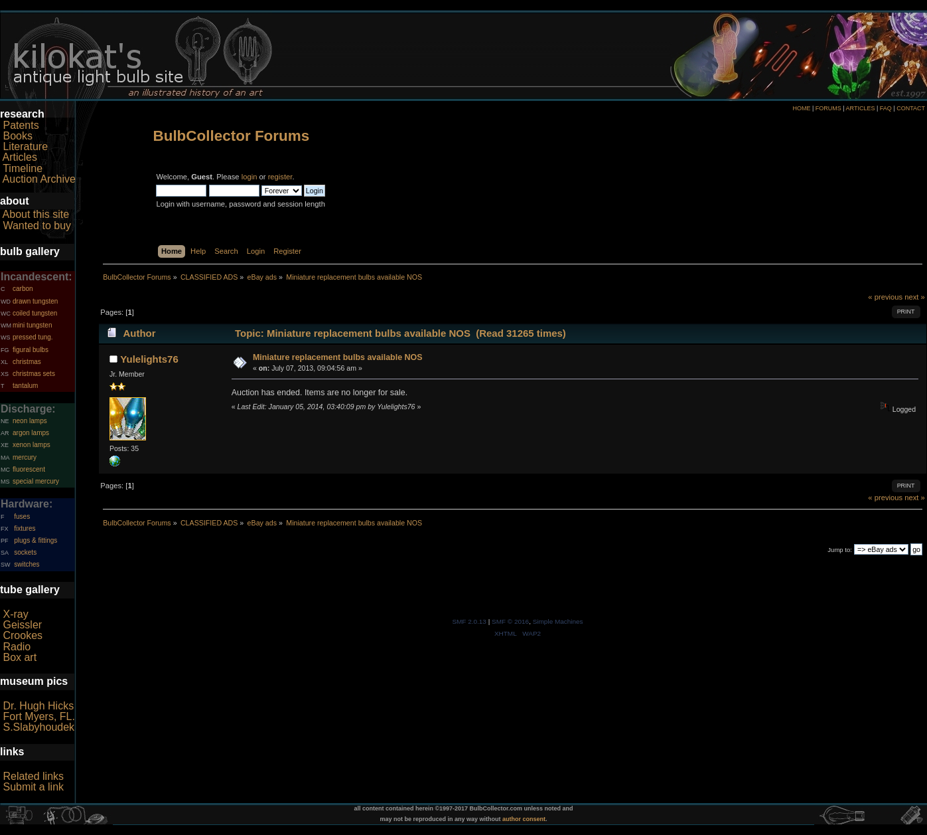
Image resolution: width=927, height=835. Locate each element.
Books (17, 135)
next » (914, 297)
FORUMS (828, 108)
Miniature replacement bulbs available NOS (338, 357)
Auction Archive (39, 179)
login (249, 177)
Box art (19, 657)
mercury (24, 457)
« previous (885, 297)
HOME (801, 108)
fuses (22, 516)
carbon (23, 288)
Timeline (22, 168)
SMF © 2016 (510, 621)
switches (26, 564)
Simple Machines (558, 621)
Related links (33, 776)
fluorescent (29, 469)
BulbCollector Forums (231, 136)
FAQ (886, 108)
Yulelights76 (149, 359)
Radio (17, 646)
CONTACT (910, 108)
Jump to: (839, 549)
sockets (25, 552)
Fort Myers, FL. (38, 716)
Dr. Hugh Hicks (38, 705)
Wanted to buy (37, 225)
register (280, 177)
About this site (36, 214)
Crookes (22, 635)
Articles (20, 157)
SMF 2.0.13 (469, 621)
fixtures (24, 528)
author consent (523, 819)
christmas (27, 361)
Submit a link (33, 786)
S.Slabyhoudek (38, 727)
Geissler (22, 624)
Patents (20, 125)
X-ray (15, 614)
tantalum (25, 385)
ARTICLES (860, 108)
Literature (25, 146)
